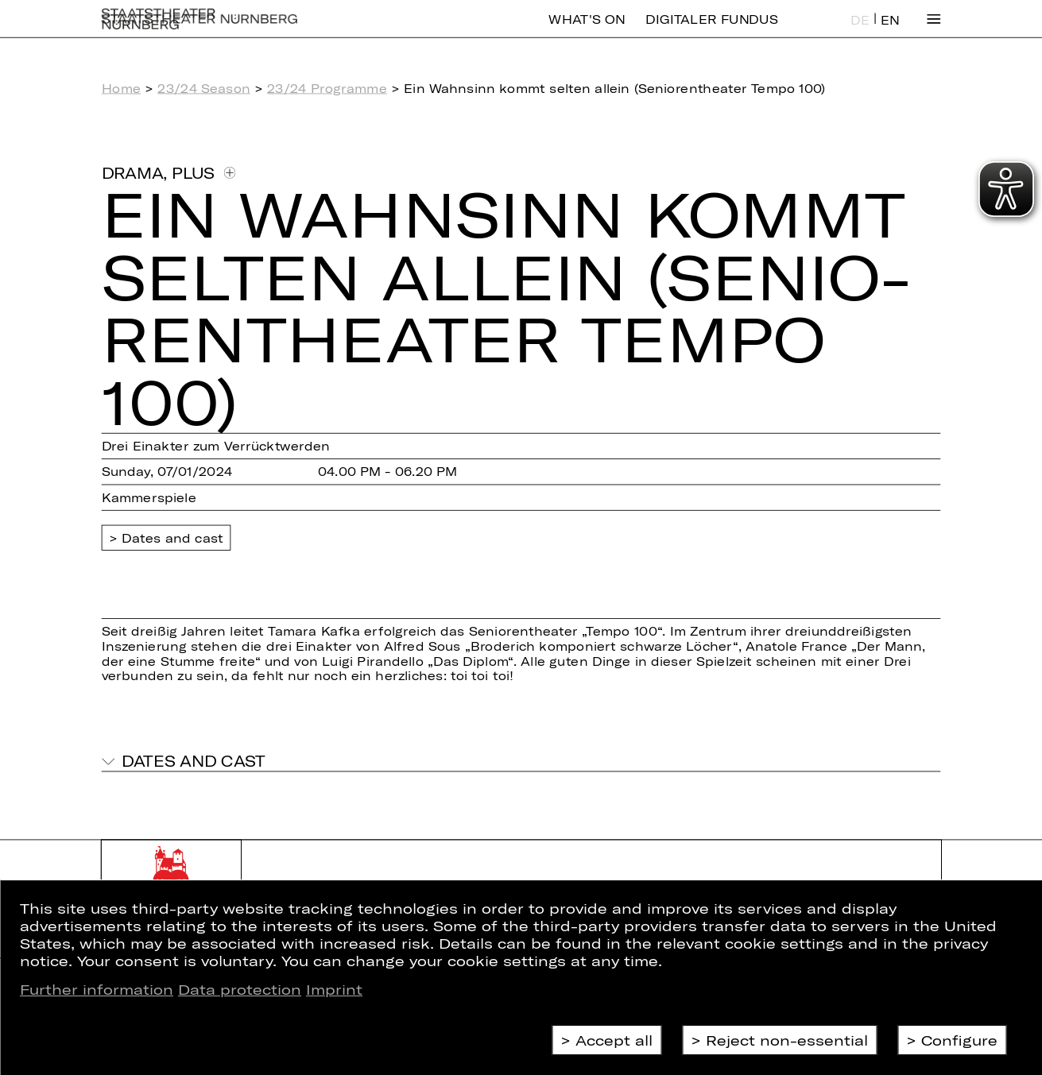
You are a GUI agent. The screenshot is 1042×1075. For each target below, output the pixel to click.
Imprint (334, 989)
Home (121, 87)
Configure (959, 1040)
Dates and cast (172, 538)
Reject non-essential (787, 1040)
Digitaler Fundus (711, 31)
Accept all (614, 1040)
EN (890, 31)
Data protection (239, 989)
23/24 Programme (327, 87)
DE (860, 31)
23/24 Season (203, 87)
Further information (96, 989)
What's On (586, 31)
